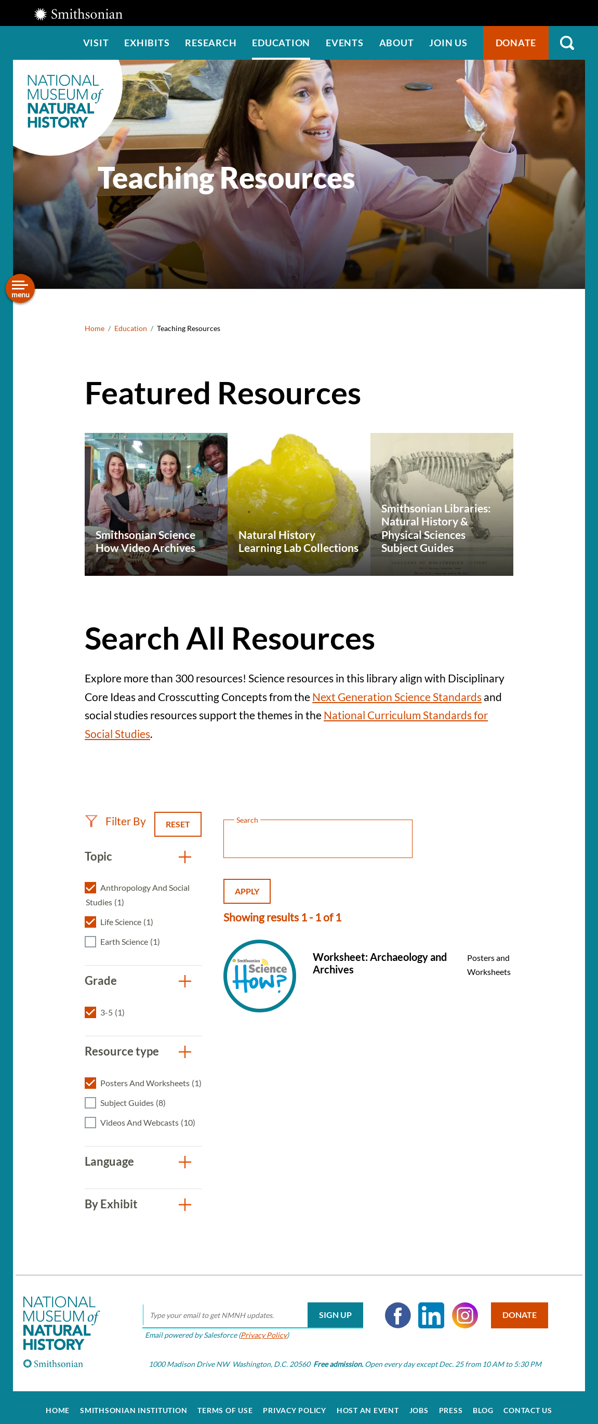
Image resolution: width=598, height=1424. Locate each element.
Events (345, 42)
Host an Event (368, 1404)
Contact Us (527, 1404)
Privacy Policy (259, 1328)
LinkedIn (427, 1309)
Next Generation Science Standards (397, 696)
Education (281, 42)
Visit (96, 42)
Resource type (122, 1051)
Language (109, 1161)
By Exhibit (111, 1204)
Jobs (419, 1404)
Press (451, 1404)
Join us (448, 42)
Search (566, 43)
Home (94, 328)
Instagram (461, 1309)
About (396, 42)
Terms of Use (225, 1404)
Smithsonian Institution (133, 1404)
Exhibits (146, 42)
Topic (98, 856)
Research (210, 42)
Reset (178, 824)
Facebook (394, 1309)
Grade (101, 980)
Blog (483, 1404)
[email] (248, 1309)
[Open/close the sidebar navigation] (20, 288)
